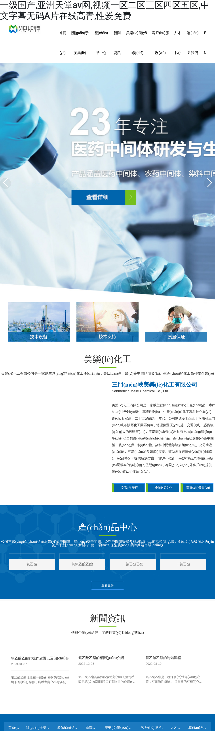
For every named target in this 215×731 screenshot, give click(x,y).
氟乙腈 (32, 535)
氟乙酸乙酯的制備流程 (164, 629)
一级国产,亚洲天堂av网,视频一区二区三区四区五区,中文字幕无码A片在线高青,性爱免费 (104, 10)
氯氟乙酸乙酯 (82, 535)
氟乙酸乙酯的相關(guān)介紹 (102, 629)
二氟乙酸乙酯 (132, 535)
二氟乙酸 (183, 535)
